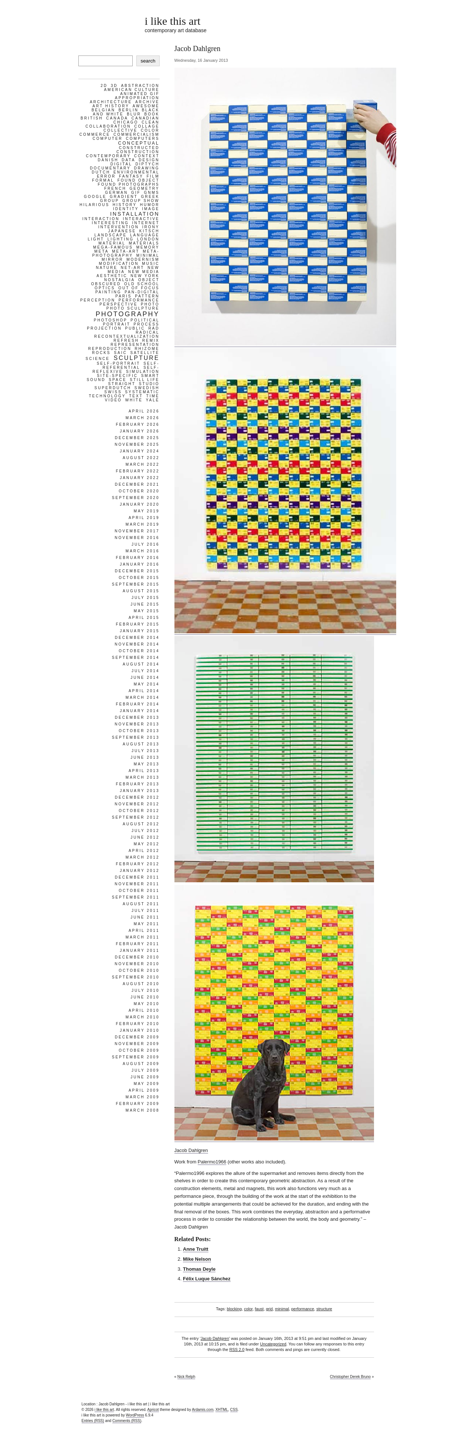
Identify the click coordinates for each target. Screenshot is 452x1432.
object (148, 280)
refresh (126, 340)
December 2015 (137, 571)
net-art (133, 268)
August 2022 (141, 458)
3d (114, 86)
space (117, 380)
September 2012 (136, 817)
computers (143, 139)
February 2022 (137, 471)
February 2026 (137, 424)
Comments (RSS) (126, 1421)
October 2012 (139, 811)
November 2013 (137, 724)
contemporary (108, 156)
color (248, 1309)
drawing (147, 168)
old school (142, 284)
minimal (282, 1309)
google (95, 197)
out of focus (138, 288)
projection (104, 328)
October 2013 (139, 731)
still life (144, 380)
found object (139, 180)
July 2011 (146, 911)
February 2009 (137, 1104)
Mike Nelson (197, 1259)
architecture (111, 102)
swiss (113, 392)
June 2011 (144, 917)
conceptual (138, 143)
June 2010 (144, 997)
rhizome (147, 349)
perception (97, 300)
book (152, 114)
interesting (110, 223)
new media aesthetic (127, 274)
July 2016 (146, 544)
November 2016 (137, 538)
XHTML (221, 1410)
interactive (141, 219)
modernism (142, 259)
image (150, 209)
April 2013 (144, 771)
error (106, 176)
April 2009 (144, 1090)
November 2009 (137, 1044)
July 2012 (146, 831)
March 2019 (143, 524)
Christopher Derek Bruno (350, 1377)
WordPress (135, 1415)
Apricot (153, 1410)
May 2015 (147, 611)
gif (136, 193)
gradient (124, 197)
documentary (110, 168)
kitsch (149, 231)
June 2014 (144, 677)
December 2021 (137, 484)
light (96, 239)
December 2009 (137, 1037)
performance (302, 1309)
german (116, 193)
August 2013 (141, 744)
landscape (111, 235)
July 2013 (146, 751)
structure (324, 1309)
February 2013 (137, 784)
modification (119, 264)
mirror (112, 259)
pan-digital (142, 292)
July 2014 (146, 671)
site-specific (117, 376)
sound (95, 380)
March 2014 (143, 697)
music (150, 264)
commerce (94, 134)
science (98, 359)
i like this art (173, 21)
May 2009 (147, 1084)
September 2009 (136, 1057)
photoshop (111, 320)
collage (146, 126)
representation (135, 345)
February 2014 (137, 704)
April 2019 (144, 518)
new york (144, 276)
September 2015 (136, 584)
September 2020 (136, 498)
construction (138, 152)
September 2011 (136, 897)
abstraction (140, 86)
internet (146, 223)
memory (148, 247)
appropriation (137, 98)
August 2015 (141, 591)
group (109, 201)
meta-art (125, 251)
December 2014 (137, 638)
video (113, 400)
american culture (131, 90)
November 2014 (137, 644)
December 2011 (137, 877)
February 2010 (137, 1024)
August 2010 (141, 984)
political (144, 320)
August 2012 (141, 824)
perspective (118, 304)
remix (151, 340)
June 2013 (144, 757)
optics (105, 288)
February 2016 (137, 558)
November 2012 (137, 804)
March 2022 (143, 464)
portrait (116, 324)
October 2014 (139, 651)
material (112, 243)
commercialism (136, 134)
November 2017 (137, 531)
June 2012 (144, 837)
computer (108, 139)
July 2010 (146, 990)
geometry (144, 188)
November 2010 (137, 964)
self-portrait (118, 363)
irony (151, 227)
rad (153, 328)
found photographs (129, 184)
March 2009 (143, 1097)
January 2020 (139, 504)
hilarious (94, 205)
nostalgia (119, 280)
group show (140, 201)
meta (101, 251)
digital (121, 164)
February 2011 (137, 944)
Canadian (146, 118)
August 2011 (141, 904)
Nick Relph (186, 1377)
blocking (234, 1309)
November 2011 (137, 884)
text (136, 396)
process (147, 324)
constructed (139, 148)
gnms (152, 193)
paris (123, 296)
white (134, 400)
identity (126, 209)
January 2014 (139, 711)
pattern (147, 296)
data (128, 160)
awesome (146, 106)
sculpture (137, 358)
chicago (126, 122)
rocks (101, 353)
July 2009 (146, 1070)
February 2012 (137, 864)
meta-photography (125, 253)
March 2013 (143, 777)
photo (150, 304)
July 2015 (146, 598)
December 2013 (137, 717)
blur (134, 114)
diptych (148, 164)
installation (135, 214)
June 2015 (144, 604)
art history (110, 106)
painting (108, 292)
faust (259, 1309)
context (147, 156)
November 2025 (137, 444)
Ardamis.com (202, 1410)
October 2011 (139, 891)
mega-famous (113, 247)
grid (269, 1309)
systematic (142, 392)
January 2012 (139, 871)
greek (150, 197)
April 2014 (144, 691)
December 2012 (137, 797)
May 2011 (147, 924)
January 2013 (139, 791)
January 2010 (139, 1030)
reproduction (109, 349)
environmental (136, 172)
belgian (103, 110)
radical (147, 332)
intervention (118, 227)
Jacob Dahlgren (191, 1150)
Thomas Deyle (199, 1269)
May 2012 (147, 844)
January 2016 (139, 564)
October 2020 (139, 491)
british (92, 118)
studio (149, 384)
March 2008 (143, 1110)
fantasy (131, 176)
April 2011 (144, 931)
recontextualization (127, 336)
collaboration (108, 126)
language (145, 235)
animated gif (139, 94)
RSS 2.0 (236, 1349)
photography (128, 314)
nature (107, 268)
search (147, 61)
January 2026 (139, 431)
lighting (121, 239)
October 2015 (139, 578)
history (125, 205)
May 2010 (147, 1004)
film (153, 176)
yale (153, 400)
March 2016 (143, 551)
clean (150, 122)
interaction (101, 219)
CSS (234, 1410)
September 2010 (136, 977)
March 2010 (143, 1017)
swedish (147, 388)
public (135, 328)
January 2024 (139, 451)
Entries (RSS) (93, 1421)
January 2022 (139, 478)
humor (150, 205)
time (153, 396)
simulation (142, 372)
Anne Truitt (195, 1249)
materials (144, 243)
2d (104, 86)
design (149, 160)
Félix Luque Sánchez (207, 1278)
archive (147, 102)
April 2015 (144, 618)
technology (107, 396)
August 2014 (141, 664)
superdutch (113, 388)
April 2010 (144, 1010)
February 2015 (137, 624)
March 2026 (143, 418)
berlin (129, 110)
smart (150, 376)
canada (117, 118)
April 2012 (144, 851)
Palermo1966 (212, 1162)
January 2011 (139, 951)
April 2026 (144, 411)
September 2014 (136, 658)
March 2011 (143, 937)
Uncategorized (273, 1344)
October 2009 (139, 1050)
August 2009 (141, 1064)
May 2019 (147, 511)
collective (120, 130)
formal (103, 180)
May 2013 (147, 764)
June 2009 (144, 1077)
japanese (122, 231)
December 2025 (137, 438)
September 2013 (136, 737)
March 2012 (143, 857)
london (148, 239)
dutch (101, 172)
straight (122, 384)
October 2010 (139, 970)
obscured (106, 284)
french (115, 188)
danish (108, 160)
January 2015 (139, 631)
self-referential (130, 365)
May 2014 (147, 684)
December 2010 (137, 957)
